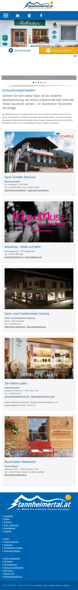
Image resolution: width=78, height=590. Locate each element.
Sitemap (58, 585)
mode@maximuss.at (14, 257)
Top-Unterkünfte (19, 50)
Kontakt (51, 585)
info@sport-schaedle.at (15, 190)
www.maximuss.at (33, 257)
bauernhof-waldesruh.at (16, 475)
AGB (45, 585)
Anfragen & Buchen (58, 50)
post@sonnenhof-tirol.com (17, 397)
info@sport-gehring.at (15, 327)
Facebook (66, 585)
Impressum (38, 585)
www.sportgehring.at (36, 327)
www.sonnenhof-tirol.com (43, 397)
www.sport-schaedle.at (38, 190)
